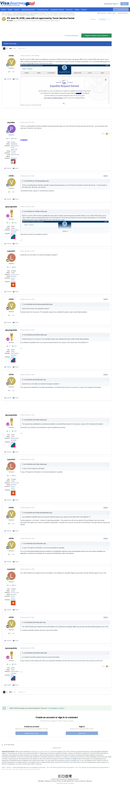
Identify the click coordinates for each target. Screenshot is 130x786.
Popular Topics (111, 13)
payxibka (11, 122)
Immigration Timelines (57, 9)
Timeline (8, 79)
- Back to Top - (56, 748)
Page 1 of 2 (22, 48)
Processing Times (42, 9)
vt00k (11, 20)
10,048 (14, 138)
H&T (41, 379)
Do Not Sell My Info (68, 781)
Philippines (14, 158)
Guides (17, 9)
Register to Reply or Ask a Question (96, 35)
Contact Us (47, 781)
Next (10, 48)
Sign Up (124, 3)
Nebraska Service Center (13, 277)
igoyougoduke (11, 207)
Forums (3, 9)
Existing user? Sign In (111, 4)
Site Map (40, 781)
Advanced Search (123, 13)
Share (93, 19)
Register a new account (31, 733)
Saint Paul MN (15, 154)
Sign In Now (82, 733)
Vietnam (13, 281)
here (16, 764)
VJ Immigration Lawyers (56, 708)
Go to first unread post (71, 35)
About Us (89, 781)
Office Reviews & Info (28, 9)
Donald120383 (44, 304)
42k (8, 138)
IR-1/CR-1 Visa (15, 274)
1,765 (14, 222)
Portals (10, 9)
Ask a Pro (69, 9)
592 (14, 267)
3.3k (9, 222)
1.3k (9, 267)
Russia (13, 233)
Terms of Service (80, 781)
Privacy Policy (56, 781)
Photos (16, 79)
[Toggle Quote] (23, 181)
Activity (84, 9)
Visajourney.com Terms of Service (40, 751)
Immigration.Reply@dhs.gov (72, 760)
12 (9, 71)
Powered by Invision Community (65, 783)
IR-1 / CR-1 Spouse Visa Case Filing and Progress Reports (42, 20)
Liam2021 (11, 251)
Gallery (77, 9)
